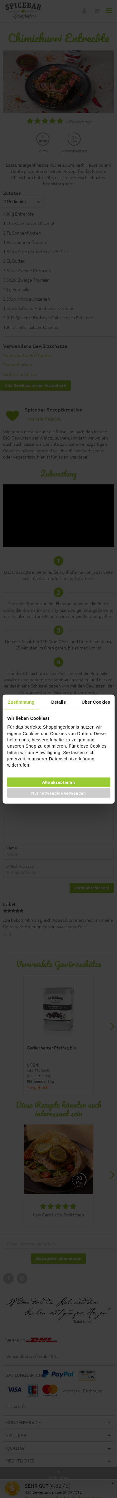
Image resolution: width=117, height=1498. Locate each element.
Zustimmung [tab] (21, 701)
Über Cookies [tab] (95, 701)
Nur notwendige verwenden (58, 793)
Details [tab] (58, 701)
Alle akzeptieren (58, 782)
